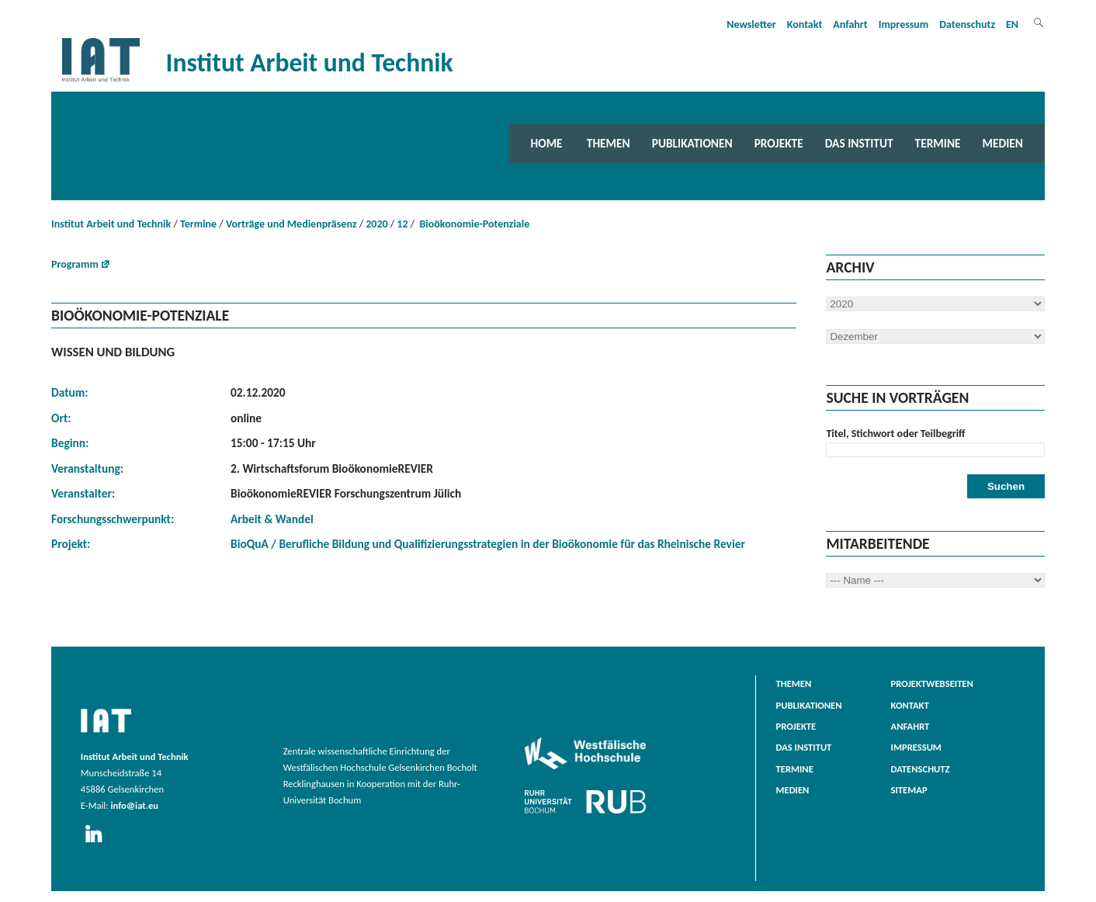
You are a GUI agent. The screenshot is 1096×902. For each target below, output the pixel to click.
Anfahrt (850, 24)
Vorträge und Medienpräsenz (291, 224)
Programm (75, 264)
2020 (376, 224)
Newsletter (751, 24)
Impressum (904, 24)
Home (547, 143)
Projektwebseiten (932, 683)
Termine (938, 143)
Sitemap (909, 790)
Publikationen (692, 143)
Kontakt (804, 24)
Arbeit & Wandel (272, 519)
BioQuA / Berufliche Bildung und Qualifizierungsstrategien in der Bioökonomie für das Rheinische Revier (488, 543)
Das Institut (859, 143)
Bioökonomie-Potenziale (473, 224)
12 (402, 224)
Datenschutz (967, 24)
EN (1012, 24)
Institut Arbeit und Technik (111, 224)
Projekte (778, 143)
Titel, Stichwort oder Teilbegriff (895, 433)
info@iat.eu (134, 805)
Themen (608, 143)
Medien (1003, 143)
